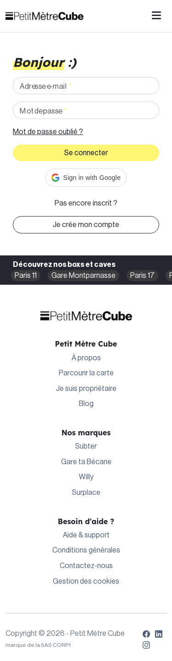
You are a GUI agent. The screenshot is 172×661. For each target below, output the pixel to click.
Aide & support (86, 535)
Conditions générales (86, 550)
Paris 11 (26, 275)
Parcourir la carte (86, 373)
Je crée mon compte (86, 224)
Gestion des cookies (86, 581)
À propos (86, 358)
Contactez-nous (86, 565)
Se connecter (86, 153)
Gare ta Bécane (86, 462)
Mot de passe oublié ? (48, 131)
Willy (86, 477)
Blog (86, 403)
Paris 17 (142, 275)
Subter (86, 446)
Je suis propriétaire (86, 388)
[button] (86, 177)
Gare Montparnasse (83, 275)
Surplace (86, 492)
